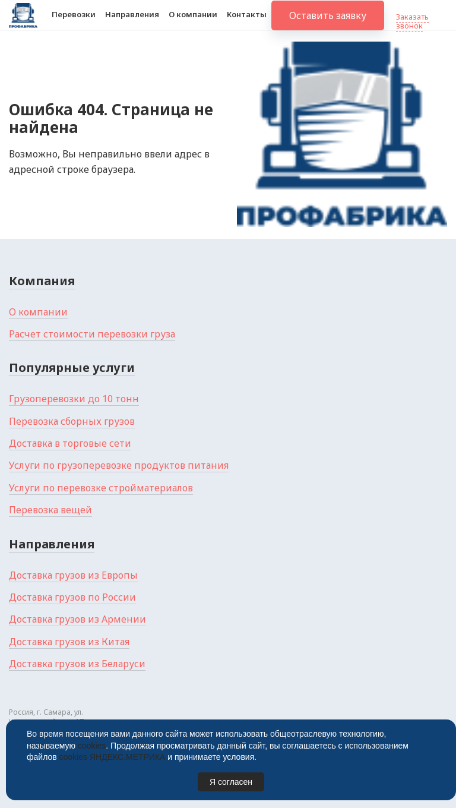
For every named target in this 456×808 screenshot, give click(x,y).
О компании (193, 22)
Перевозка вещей (50, 509)
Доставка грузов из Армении (77, 619)
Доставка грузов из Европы (73, 575)
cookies (92, 745)
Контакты (247, 22)
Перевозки (74, 22)
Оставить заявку (327, 23)
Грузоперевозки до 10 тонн (74, 398)
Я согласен (231, 782)
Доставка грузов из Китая (69, 641)
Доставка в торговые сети (70, 443)
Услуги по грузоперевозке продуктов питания (119, 465)
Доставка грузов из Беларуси (77, 663)
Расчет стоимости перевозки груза (92, 333)
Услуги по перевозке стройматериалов (101, 487)
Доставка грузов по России (72, 597)
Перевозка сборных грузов (72, 421)
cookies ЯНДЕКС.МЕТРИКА (112, 757)
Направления (132, 22)
